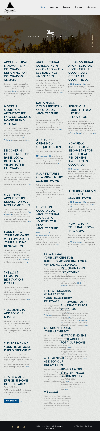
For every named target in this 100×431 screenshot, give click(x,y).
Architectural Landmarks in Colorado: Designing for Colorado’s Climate (15, 71)
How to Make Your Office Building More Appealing (79, 256)
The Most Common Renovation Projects (13, 277)
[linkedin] (18, 427)
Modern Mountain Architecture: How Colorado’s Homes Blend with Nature (17, 115)
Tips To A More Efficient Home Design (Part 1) (16, 380)
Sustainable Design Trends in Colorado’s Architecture (49, 108)
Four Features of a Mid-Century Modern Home (50, 177)
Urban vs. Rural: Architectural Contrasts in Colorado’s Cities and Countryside (81, 71)
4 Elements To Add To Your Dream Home (79, 357)
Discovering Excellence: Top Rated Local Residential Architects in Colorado (16, 159)
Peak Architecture (75, 133)
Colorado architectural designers (81, 203)
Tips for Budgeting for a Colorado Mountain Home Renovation (49, 262)
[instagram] (24, 427)
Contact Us (91, 7)
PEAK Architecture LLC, (78, 200)
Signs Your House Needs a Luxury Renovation (79, 111)
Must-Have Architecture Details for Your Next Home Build (17, 200)
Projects (79, 7)
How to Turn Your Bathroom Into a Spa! (81, 223)
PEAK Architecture (74, 169)
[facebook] (12, 427)
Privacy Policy (80, 426)
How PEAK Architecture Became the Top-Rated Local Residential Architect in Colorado (81, 154)
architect (13, 91)
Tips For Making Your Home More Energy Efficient (17, 347)
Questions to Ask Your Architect (81, 325)
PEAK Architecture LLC (77, 84)
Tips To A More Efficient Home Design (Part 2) (48, 370)
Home (73, 426)
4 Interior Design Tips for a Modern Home (82, 192)
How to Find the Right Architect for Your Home (49, 336)
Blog (85, 426)
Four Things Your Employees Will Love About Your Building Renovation (16, 239)
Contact (90, 426)
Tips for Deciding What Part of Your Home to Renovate (82, 291)
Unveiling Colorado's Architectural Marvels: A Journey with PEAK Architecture (48, 217)
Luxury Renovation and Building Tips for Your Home (49, 301)
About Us (54, 7)
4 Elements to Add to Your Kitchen (14, 313)
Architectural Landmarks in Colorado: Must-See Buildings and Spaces (49, 69)
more (24, 96)
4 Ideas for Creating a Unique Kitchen (48, 143)
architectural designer (42, 235)
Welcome (75, 387)
